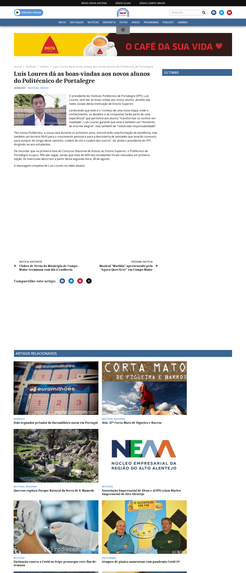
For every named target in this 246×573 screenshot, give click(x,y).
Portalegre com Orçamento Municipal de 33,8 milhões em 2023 (150, 509)
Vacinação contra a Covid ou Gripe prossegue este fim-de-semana (38, 456)
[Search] (203, 12)
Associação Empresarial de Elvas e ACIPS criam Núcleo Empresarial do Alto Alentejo (206, 405)
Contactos (167, 536)
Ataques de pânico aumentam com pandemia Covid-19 (94, 456)
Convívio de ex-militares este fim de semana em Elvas (204, 509)
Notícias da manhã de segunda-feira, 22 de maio (36, 509)
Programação (143, 536)
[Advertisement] (86, 316)
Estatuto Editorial (114, 536)
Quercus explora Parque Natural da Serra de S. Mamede (149, 403)
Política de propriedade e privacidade (207, 536)
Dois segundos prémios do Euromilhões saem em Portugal (37, 403)
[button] (62, 280)
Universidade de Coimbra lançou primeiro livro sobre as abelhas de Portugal (206, 458)
